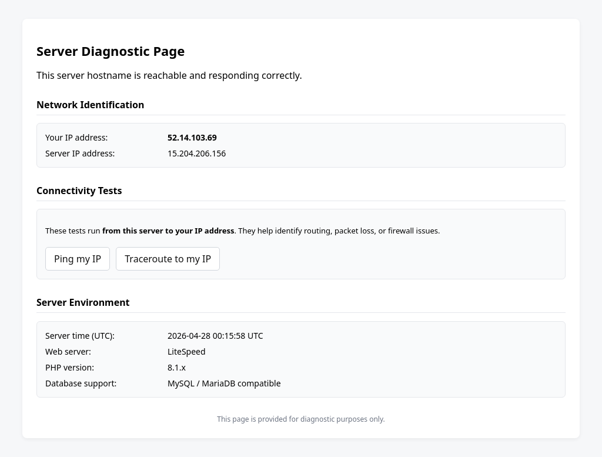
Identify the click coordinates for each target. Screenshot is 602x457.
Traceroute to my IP (168, 258)
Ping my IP (77, 258)
